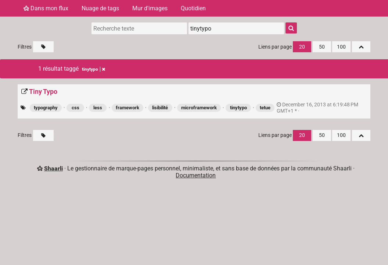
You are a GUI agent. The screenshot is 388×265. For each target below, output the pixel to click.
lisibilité (160, 107)
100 (341, 47)
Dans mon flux (46, 8)
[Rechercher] (291, 27)
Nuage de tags (100, 8)
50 (322, 47)
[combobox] (236, 28)
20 (302, 47)
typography (46, 107)
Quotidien (193, 8)
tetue (265, 107)
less (97, 107)
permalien (317, 108)
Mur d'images (150, 8)
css (75, 107)
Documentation (196, 175)
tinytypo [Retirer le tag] (93, 69)
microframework (199, 107)
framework (127, 107)
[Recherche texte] (139, 28)
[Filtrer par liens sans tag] (43, 46)
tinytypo (238, 107)
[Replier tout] (361, 46)
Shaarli (53, 168)
